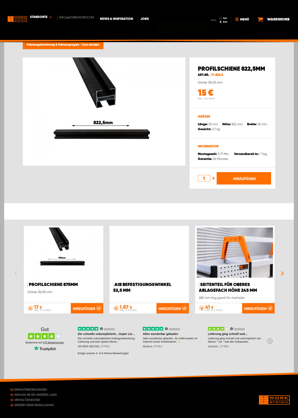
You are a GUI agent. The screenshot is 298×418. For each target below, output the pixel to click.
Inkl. (224, 6)
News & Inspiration (123, 6)
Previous (16, 273)
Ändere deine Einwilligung (34, 405)
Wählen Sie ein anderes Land (35, 394)
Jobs (151, 6)
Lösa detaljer (90, 44)
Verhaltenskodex (27, 399)
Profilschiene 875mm (53, 284)
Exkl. (224, 9)
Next (281, 273)
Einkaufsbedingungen (30, 389)
